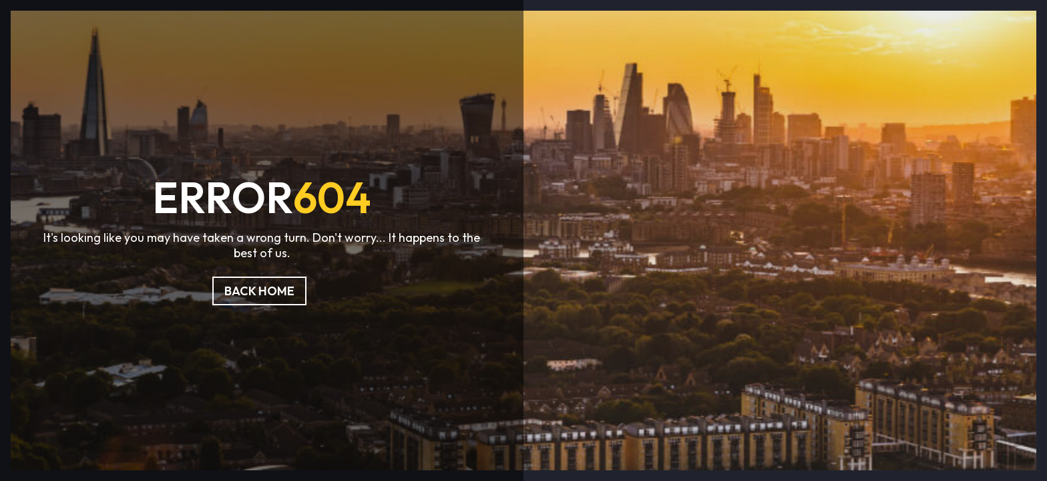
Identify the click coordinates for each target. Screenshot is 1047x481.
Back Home (259, 291)
